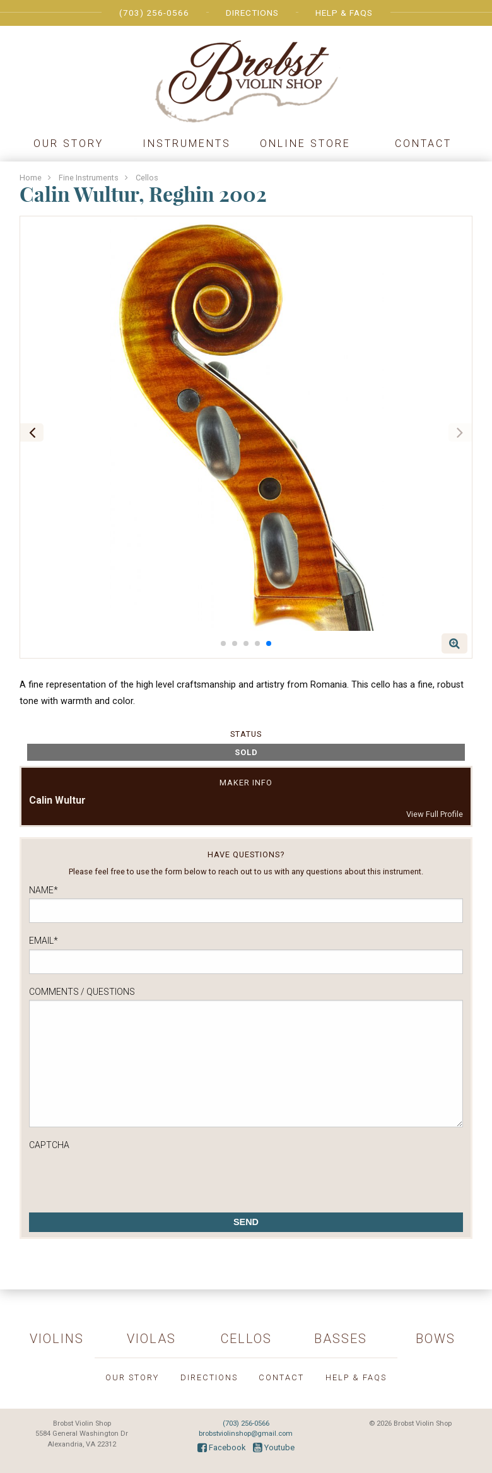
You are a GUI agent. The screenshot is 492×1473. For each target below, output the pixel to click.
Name (43, 890)
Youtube (274, 1447)
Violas (151, 1338)
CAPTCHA (49, 1145)
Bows (435, 1338)
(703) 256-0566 (154, 13)
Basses (340, 1338)
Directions (252, 13)
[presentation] (125, 1177)
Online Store (305, 144)
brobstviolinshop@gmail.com (246, 1433)
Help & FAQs (344, 13)
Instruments (187, 144)
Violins (57, 1338)
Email (43, 941)
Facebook (221, 1447)
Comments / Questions (82, 992)
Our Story (68, 144)
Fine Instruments (89, 177)
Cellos (147, 177)
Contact (423, 144)
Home (31, 177)
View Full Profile (434, 814)
